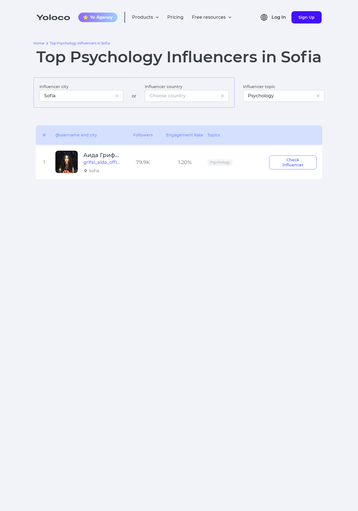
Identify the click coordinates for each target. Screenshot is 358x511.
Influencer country (163, 86)
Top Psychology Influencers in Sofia (80, 43)
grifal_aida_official (101, 162)
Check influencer (292, 162)
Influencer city (54, 86)
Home (39, 43)
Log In (279, 17)
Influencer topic (259, 86)
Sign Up (306, 17)
